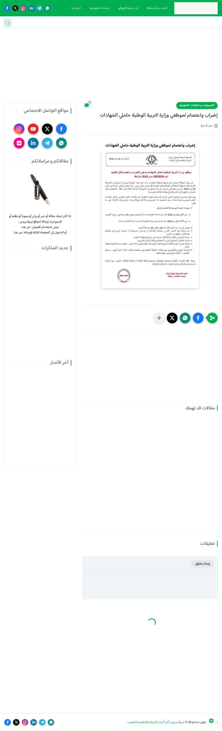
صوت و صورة (81, 23)
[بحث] (7, 23)
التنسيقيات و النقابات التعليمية (197, 105)
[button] (198, 318)
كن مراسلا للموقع (127, 8)
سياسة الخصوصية (99, 8)
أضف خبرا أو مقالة (156, 8)
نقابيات (179, 23)
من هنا (26, 227)
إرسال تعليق (202, 563)
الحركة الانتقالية (161, 23)
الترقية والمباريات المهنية (131, 23)
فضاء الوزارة (209, 23)
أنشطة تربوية (102, 23)
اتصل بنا (75, 8)
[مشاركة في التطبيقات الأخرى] (159, 318)
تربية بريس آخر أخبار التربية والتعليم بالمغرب (155, 722)
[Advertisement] (111, 68)
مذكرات (193, 23)
